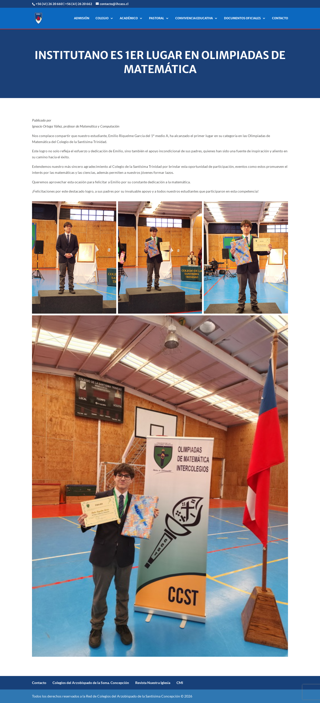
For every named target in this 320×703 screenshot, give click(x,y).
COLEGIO (102, 18)
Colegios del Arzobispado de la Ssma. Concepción (90, 682)
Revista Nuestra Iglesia (152, 682)
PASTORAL (156, 18)
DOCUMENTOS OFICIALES (242, 18)
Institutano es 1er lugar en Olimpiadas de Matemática (160, 62)
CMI (179, 682)
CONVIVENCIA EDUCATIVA (194, 18)
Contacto (39, 682)
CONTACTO (280, 18)
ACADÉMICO (129, 18)
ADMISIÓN (81, 18)
